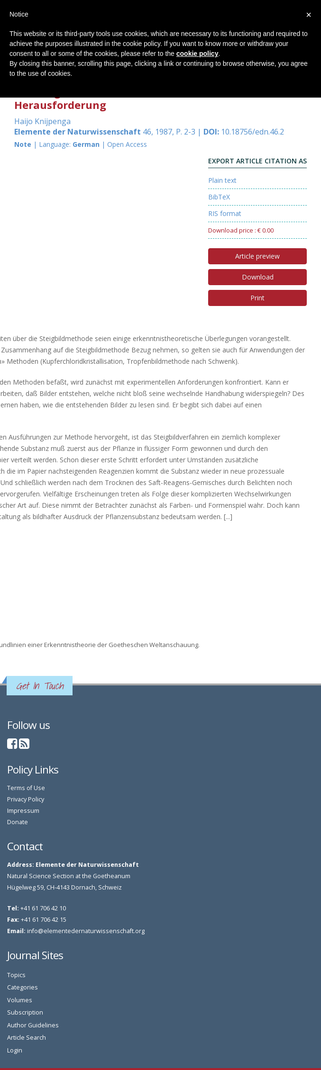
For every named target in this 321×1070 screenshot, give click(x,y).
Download (258, 276)
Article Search (26, 1038)
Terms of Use (26, 788)
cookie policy (197, 53)
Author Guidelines (33, 1025)
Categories (22, 987)
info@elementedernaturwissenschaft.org (86, 931)
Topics (16, 975)
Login (14, 1050)
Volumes (19, 1000)
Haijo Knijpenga (42, 121)
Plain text (222, 180)
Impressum (23, 811)
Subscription (25, 1012)
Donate (17, 822)
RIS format (224, 213)
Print (257, 297)
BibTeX (219, 196)
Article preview (257, 256)
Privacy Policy (25, 799)
